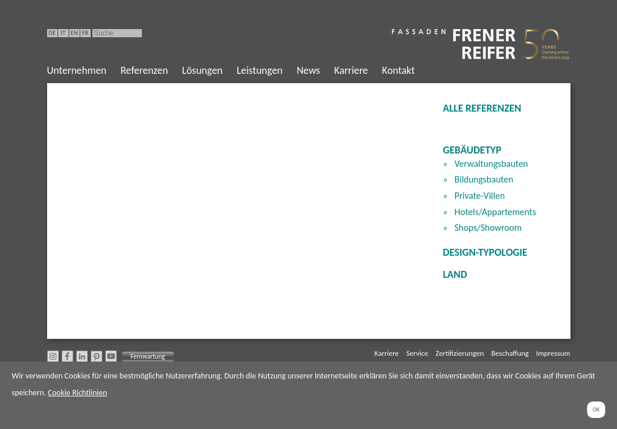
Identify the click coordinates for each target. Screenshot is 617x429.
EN (73, 33)
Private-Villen (480, 195)
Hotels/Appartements (495, 211)
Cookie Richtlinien (77, 393)
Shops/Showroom (488, 227)
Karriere (351, 70)
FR (85, 33)
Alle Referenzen (482, 108)
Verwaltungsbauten (492, 163)
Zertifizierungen (460, 353)
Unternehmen (77, 70)
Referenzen (144, 70)
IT (62, 33)
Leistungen (260, 70)
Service (417, 353)
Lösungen (202, 70)
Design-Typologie (485, 252)
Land (455, 274)
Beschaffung (510, 353)
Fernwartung (147, 356)
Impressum (553, 353)
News (308, 70)
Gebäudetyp (472, 150)
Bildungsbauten (484, 179)
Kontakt (398, 70)
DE (51, 33)
